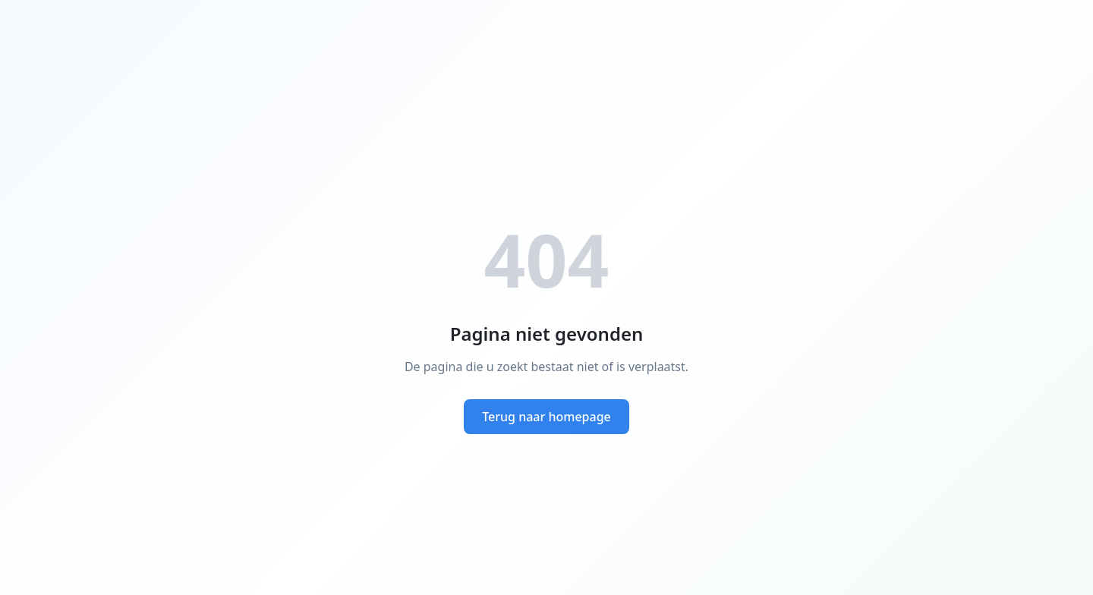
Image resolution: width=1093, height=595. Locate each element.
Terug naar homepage (546, 416)
